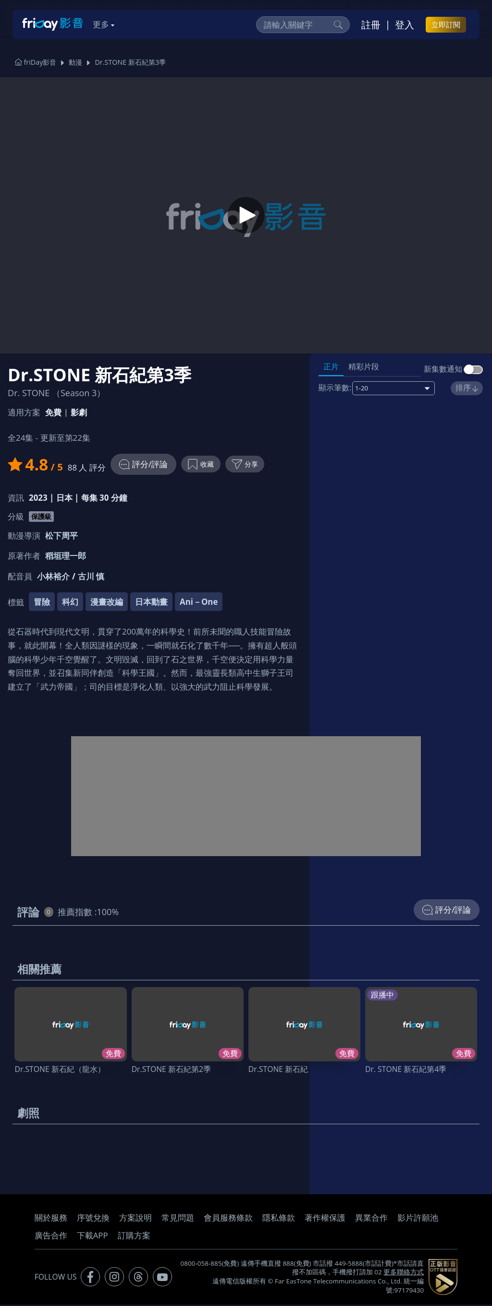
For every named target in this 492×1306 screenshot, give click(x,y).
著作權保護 (325, 1218)
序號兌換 (93, 1218)
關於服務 (51, 1218)
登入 (404, 24)
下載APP (92, 1236)
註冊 (371, 24)
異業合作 (371, 1218)
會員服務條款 (228, 1218)
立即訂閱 (445, 24)
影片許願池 (417, 1218)
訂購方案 (134, 1236)
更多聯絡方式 (403, 1274)
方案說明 (135, 1218)
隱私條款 (278, 1218)
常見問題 (177, 1218)
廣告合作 (51, 1236)
